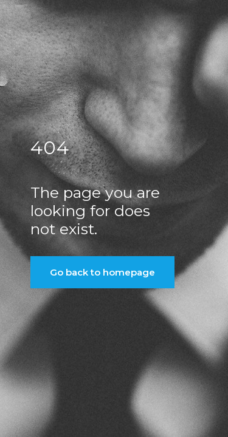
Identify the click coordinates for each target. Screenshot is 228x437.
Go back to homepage (102, 272)
